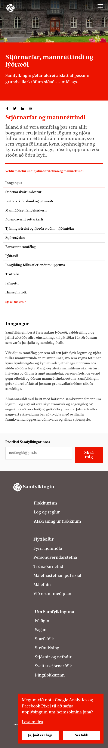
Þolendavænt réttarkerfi (24, 219)
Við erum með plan (52, 594)
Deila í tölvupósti (30, 108)
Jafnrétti (12, 283)
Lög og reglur (47, 512)
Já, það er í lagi (40, 735)
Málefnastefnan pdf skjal (57, 576)
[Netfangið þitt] (38, 453)
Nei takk (81, 735)
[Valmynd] (100, 6)
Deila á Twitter (15, 108)
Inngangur (13, 183)
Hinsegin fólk (16, 292)
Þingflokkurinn (50, 675)
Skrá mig (89, 455)
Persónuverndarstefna (55, 558)
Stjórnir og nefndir (53, 657)
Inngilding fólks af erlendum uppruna (35, 265)
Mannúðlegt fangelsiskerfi (26, 210)
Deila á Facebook (7, 108)
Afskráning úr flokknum (57, 521)
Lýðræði (11, 256)
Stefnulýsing (47, 648)
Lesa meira (32, 722)
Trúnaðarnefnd (48, 567)
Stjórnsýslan (15, 238)
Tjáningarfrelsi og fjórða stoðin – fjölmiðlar (40, 228)
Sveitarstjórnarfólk (53, 666)
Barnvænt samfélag (20, 247)
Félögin (42, 621)
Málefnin (42, 585)
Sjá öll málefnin (16, 302)
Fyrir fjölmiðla (47, 549)
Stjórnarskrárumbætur (23, 192)
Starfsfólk (44, 639)
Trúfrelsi (12, 274)
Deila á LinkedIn (22, 108)
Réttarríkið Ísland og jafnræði (29, 201)
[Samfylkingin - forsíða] (10, 8)
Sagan (40, 630)
